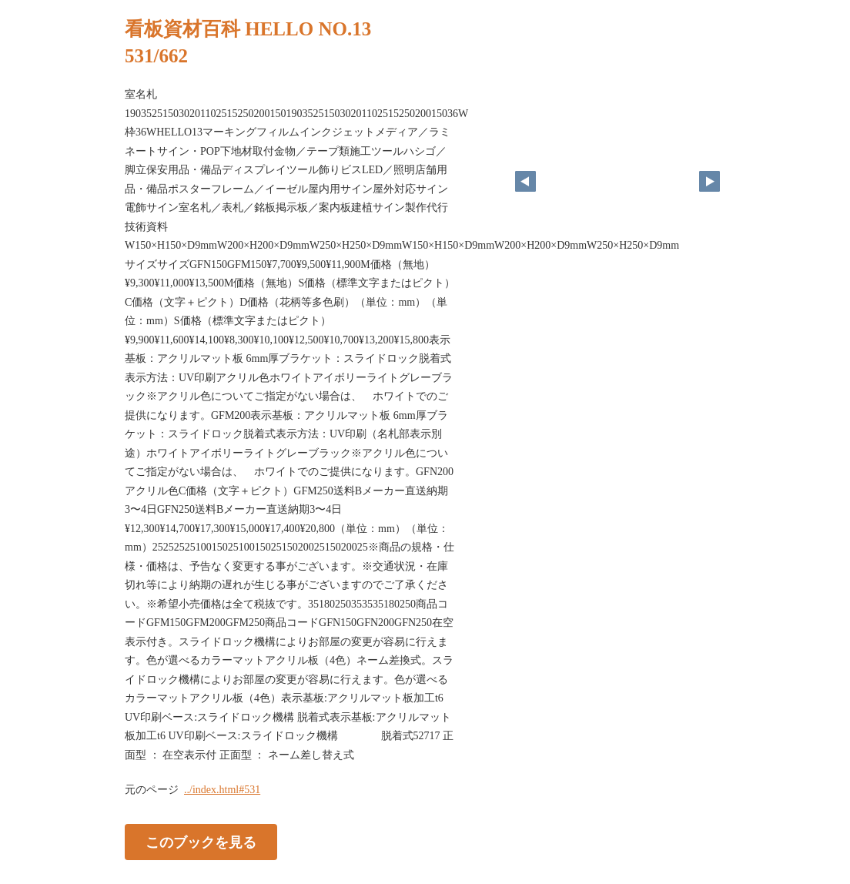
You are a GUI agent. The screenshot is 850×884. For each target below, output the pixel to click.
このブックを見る (201, 842)
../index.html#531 (222, 789)
